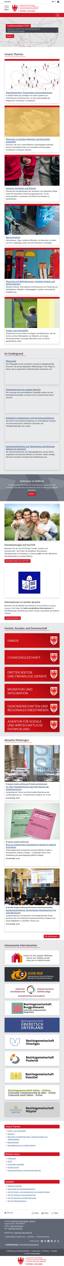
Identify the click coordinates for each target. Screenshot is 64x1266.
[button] (2, 32)
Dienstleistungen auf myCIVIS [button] (17, 561)
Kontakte (30, 1237)
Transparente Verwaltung (14, 1237)
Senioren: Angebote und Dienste (21, 188)
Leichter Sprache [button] (12, 618)
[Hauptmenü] (6, 8)
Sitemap (10, 1213)
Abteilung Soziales (15, 1186)
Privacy (45, 1251)
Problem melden (42, 1237)
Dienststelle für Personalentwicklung (21, 1189)
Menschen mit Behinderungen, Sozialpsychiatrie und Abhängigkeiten (28, 1138)
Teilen (35, 1213)
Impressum (36, 1251)
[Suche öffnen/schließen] (58, 15)
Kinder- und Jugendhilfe (17, 330)
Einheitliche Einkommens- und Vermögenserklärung (30, 418)
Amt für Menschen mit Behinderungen (22, 1198)
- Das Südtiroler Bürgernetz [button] (22, 1244)
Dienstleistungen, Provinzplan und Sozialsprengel (29, 92)
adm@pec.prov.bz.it (15, 1228)
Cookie (53, 1251)
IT (55, 1)
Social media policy (32, 1253)
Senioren (11, 1134)
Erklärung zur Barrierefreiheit (17, 1251)
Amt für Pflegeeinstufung (17, 1201)
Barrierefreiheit (13, 237)
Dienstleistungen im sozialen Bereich (23, 389)
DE (53, 1)
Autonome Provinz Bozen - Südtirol (22, 1221)
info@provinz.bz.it (16, 1226)
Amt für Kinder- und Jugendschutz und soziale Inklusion (29, 1192)
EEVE (10, 1161)
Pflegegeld (11, 361)
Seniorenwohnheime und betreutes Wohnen (24, 1170)
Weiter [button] (10, 36)
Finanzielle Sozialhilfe (16, 1164)
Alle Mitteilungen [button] (52, 936)
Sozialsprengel (13, 1167)
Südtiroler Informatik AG (23, 1233)
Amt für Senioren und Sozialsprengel (22, 1195)
